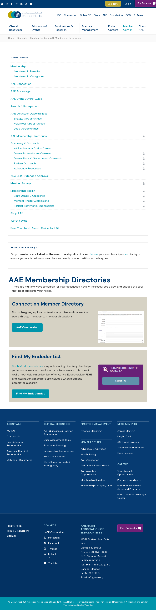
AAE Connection (21, 84)
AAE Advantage (21, 91)
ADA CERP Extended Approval (29, 176)
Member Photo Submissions (31, 201)
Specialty (22, 38)
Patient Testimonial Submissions (34, 206)
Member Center (128, 28)
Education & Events (39, 28)
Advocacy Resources (27, 168)
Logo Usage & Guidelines (29, 196)
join (127, 254)
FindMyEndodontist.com (27, 366)
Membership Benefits (27, 71)
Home (11, 38)
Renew (94, 254)
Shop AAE (17, 213)
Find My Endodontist (30, 393)
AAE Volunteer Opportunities (29, 113)
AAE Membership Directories (29, 136)
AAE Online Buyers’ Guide (26, 99)
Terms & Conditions (18, 530)
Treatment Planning (55, 445)
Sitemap (12, 535)
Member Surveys (21, 183)
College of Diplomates (19, 459)
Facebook (53, 543)
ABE (105, 15)
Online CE (85, 15)
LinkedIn (52, 554)
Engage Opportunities (28, 118)
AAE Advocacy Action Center (33, 148)
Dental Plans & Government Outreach (38, 158)
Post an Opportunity (129, 480)
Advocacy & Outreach (25, 143)
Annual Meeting (126, 430)
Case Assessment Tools (57, 439)
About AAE (143, 28)
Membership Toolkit (23, 191)
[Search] (139, 15)
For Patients (128, 528)
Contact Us (13, 436)
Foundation (116, 15)
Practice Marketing (91, 430)
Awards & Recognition (24, 106)
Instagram (54, 537)
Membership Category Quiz (96, 485)
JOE (59, 15)
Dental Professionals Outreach (33, 153)
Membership (18, 66)
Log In (128, 3)
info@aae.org (95, 577)
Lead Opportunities (26, 128)
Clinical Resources (16, 28)
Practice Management (90, 28)
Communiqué (125, 453)
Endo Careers (113, 28)
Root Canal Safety (54, 456)
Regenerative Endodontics (59, 450)
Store (97, 15)
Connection (70, 15)
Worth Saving (19, 220)
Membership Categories (29, 76)
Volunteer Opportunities (29, 123)
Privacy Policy (14, 525)
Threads (52, 548)
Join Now (113, 3)
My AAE (11, 430)
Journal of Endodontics (130, 447)
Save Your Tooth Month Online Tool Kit (35, 228)
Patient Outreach (25, 163)
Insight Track (124, 436)
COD (128, 15)
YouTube (52, 563)
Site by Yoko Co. (85, 605)
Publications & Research (64, 28)
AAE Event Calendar (128, 442)
